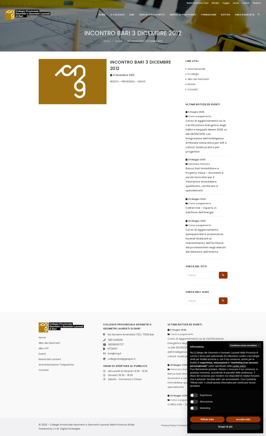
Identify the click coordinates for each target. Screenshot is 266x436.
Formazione (208, 14)
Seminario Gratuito (199, 164)
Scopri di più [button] (225, 426)
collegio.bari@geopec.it (122, 359)
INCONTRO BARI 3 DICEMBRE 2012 (145, 41)
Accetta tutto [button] (243, 419)
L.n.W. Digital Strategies (66, 428)
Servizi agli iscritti (151, 14)
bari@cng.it (114, 353)
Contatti (193, 89)
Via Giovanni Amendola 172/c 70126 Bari (130, 334)
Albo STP (44, 348)
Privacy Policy (168, 425)
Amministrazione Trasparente (56, 364)
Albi (130, 14)
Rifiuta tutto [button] (207, 419)
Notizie (225, 14)
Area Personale (196, 69)
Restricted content (50, 359)
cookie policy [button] (239, 366)
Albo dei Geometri (198, 79)
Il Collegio (116, 14)
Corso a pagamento (199, 116)
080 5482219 (115, 340)
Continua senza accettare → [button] (245, 345)
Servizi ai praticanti (182, 14)
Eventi (42, 354)
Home (100, 14)
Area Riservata (244, 14)
